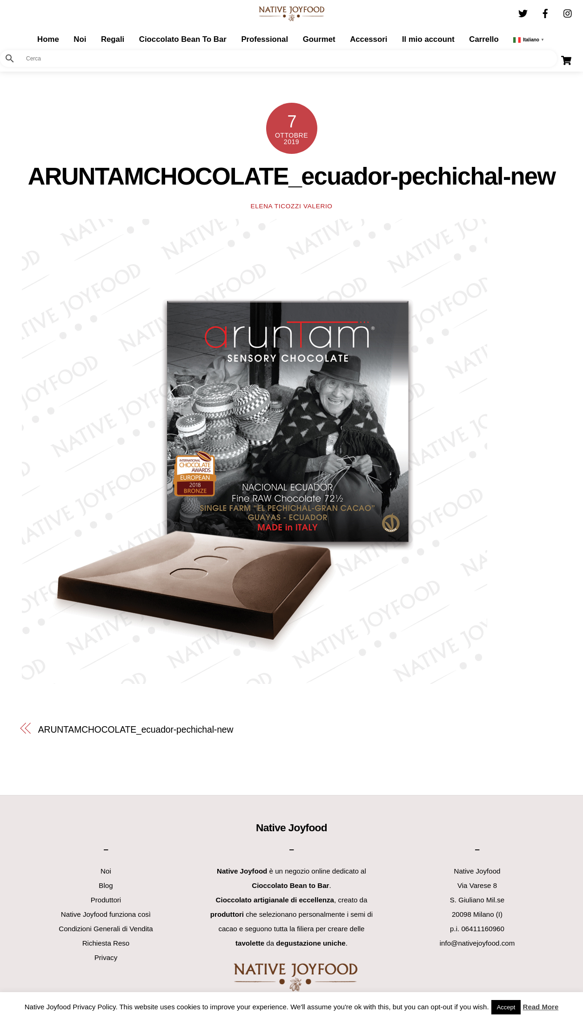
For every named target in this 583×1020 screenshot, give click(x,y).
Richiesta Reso (106, 943)
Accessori (368, 39)
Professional (264, 39)
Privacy (106, 957)
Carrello (483, 39)
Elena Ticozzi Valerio (291, 206)
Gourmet (319, 39)
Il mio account (428, 39)
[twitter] (523, 12)
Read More (541, 1007)
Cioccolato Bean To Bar (183, 39)
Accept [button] (506, 1007)
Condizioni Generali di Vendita (106, 929)
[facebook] (545, 12)
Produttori (106, 900)
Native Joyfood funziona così (106, 914)
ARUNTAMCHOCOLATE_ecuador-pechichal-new (292, 176)
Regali (112, 39)
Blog (106, 885)
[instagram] (568, 12)
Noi (80, 39)
